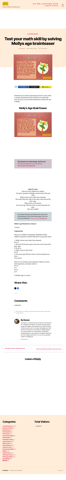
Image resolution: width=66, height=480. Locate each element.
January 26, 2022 (32, 50)
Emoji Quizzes (6, 436)
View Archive (24, 343)
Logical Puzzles (7, 447)
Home (34, 4)
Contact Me (48, 6)
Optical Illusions (7, 451)
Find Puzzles (6, 439)
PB (7, 476)
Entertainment (7, 437)
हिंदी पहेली (5, 466)
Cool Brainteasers (33, 36)
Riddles (39, 4)
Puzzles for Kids (7, 453)
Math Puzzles (6, 449)
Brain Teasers (19, 315)
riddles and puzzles (40, 315)
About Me (55, 4)
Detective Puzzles (8, 434)
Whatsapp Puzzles (8, 460)
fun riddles (25, 315)
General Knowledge (47, 4)
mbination (22, 223)
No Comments (44, 50)
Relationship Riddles (8, 455)
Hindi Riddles (6, 443)
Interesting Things (8, 445)
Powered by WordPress (16, 476)
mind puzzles (32, 315)
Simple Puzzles (7, 459)
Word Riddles (6, 464)
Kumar (23, 50)
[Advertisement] (33, 21)
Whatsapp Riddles (8, 462)
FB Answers (55, 6)
